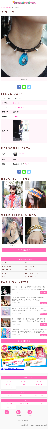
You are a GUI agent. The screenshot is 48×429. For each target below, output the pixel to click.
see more (24, 250)
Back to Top (24, 420)
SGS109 (9, 396)
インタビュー (24, 381)
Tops (4, 263)
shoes (28, 270)
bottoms (29, 266)
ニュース (9, 381)
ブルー (15, 116)
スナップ (9, 384)
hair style (30, 277)
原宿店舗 (39, 384)
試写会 (39, 381)
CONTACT (39, 396)
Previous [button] (3, 196)
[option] (24, 48)
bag (4, 273)
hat (4, 277)
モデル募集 (8, 403)
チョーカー (17, 103)
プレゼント (8, 388)
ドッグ (26, 164)
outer (28, 263)
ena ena (19, 154)
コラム (9, 407)
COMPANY (24, 396)
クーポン (24, 384)
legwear (6, 270)
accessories (31, 273)
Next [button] (44, 196)
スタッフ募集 (24, 403)
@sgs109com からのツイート (12, 368)
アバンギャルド (18, 107)
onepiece (7, 266)
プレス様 (39, 403)
